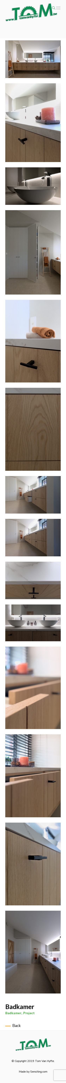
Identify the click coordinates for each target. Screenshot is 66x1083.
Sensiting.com (38, 1072)
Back (16, 1025)
